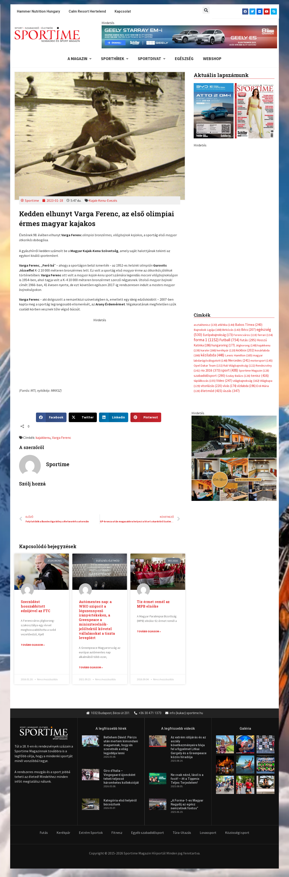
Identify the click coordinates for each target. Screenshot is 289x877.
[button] (206, 10)
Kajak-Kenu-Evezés (103, 200)
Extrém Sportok (91, 833)
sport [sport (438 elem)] (229, 275)
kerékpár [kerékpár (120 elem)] (226, 255)
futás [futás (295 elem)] (248, 244)
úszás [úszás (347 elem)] (231, 295)
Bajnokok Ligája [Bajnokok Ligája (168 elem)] (208, 234)
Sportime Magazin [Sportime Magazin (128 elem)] (254, 275)
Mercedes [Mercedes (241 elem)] (239, 265)
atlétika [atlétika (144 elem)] (226, 229)
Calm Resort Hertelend (87, 11)
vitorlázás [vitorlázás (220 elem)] (211, 290)
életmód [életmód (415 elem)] (211, 295)
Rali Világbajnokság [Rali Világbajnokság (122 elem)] (239, 270)
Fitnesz (116, 833)
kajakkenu (43, 437)
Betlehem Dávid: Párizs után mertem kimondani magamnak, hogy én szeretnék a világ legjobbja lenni (121, 745)
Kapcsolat (123, 11)
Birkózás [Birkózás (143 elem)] (231, 234)
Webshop (212, 58)
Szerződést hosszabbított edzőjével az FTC (35, 606)
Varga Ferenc (61, 437)
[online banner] (234, 362)
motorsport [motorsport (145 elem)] (261, 265)
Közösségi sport (237, 833)
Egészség (184, 58)
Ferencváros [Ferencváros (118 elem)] (245, 239)
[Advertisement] (99, 353)
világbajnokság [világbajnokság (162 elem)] (246, 285)
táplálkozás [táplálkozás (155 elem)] (205, 285)
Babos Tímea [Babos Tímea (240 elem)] (248, 229)
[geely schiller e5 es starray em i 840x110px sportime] (189, 36)
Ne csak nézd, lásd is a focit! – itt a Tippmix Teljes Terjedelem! (187, 779)
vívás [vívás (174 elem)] (229, 290)
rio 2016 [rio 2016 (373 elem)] (211, 275)
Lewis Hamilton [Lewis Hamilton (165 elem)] (238, 260)
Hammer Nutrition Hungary (38, 11)
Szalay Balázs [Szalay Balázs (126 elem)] (238, 280)
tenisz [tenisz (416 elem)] (260, 280)
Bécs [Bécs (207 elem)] (248, 234)
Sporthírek (114, 58)
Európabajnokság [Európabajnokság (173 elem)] (218, 239)
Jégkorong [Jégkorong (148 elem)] (246, 250)
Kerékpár (63, 833)
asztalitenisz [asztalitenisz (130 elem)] (205, 229)
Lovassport (208, 833)
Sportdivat (151, 58)
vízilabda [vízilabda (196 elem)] (246, 290)
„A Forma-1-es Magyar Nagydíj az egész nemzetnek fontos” (187, 804)
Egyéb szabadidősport (147, 833)
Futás (44, 833)
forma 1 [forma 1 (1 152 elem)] (206, 244)
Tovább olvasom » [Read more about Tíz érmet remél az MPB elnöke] (149, 631)
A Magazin (79, 58)
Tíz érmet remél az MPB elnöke (153, 603)
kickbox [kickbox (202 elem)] (245, 255)
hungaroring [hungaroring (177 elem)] (223, 250)
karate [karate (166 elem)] (208, 255)
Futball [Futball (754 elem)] (229, 244)
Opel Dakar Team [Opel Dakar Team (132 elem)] (208, 270)
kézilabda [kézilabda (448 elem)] (212, 259)
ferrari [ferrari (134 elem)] (265, 239)
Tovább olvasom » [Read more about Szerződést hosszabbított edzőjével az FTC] (33, 645)
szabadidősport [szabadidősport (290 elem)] (209, 280)
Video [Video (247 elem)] (224, 285)
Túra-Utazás (182, 833)
